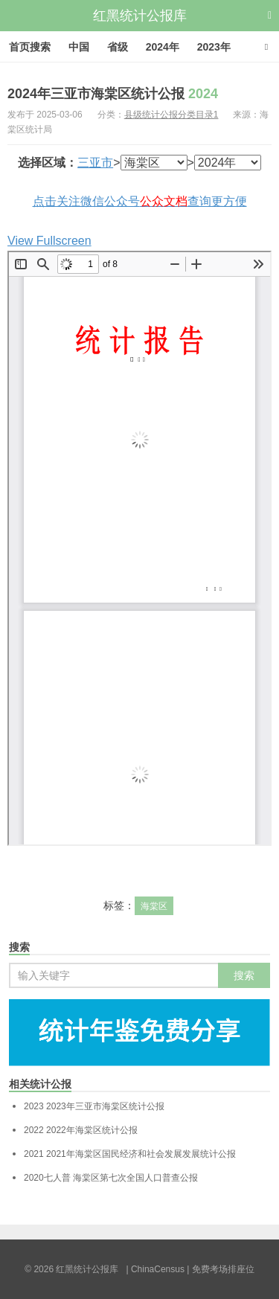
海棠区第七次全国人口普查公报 (111, 1178)
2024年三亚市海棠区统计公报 (112, 93)
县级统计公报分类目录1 (171, 114)
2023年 (214, 47)
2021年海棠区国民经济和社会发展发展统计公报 (130, 1154)
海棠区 (154, 906)
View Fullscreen (49, 240)
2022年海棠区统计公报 (81, 1130)
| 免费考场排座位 (219, 1269)
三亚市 (95, 162)
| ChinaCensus (155, 1269)
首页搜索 (30, 47)
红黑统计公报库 (140, 15)
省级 (117, 47)
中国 (78, 47)
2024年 (162, 47)
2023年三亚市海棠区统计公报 (94, 1106)
